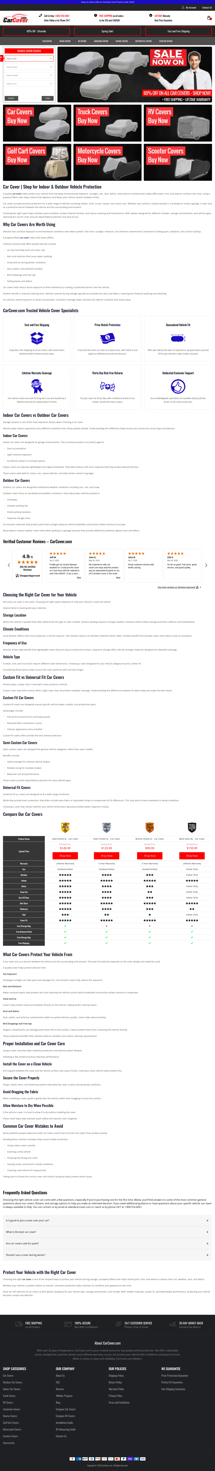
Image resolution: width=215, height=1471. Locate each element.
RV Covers (82, 41)
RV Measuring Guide (66, 1429)
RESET (11, 98)
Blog (58, 1402)
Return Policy (115, 1382)
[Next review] (206, 565)
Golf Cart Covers (11, 1423)
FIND (47, 98)
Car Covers (47, 41)
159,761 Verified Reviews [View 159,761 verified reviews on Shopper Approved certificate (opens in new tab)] (29, 568)
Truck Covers (65, 41)
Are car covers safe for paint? (22, 1243)
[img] (27, 562)
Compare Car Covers (66, 1409)
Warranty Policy (116, 1389)
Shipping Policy (116, 1375)
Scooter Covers (165, 41)
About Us (60, 1375)
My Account (189, 7)
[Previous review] (9, 565)
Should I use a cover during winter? (25, 1255)
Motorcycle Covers (143, 41)
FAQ (58, 1382)
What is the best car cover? (21, 1232)
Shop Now (65, 855)
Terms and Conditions (119, 1402)
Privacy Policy (115, 1396)
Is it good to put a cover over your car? (27, 1220)
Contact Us (207, 7)
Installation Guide (64, 1423)
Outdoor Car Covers (12, 1382)
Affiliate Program (64, 1396)
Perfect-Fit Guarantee (172, 1382)
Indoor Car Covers (11, 1389)
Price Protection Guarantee (174, 1375)
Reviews (60, 1389)
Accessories (9, 1443)
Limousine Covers (101, 41)
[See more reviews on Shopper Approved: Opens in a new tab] (176, 587)
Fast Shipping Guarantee (173, 1389)
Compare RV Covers (65, 1416)
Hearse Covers (122, 41)
